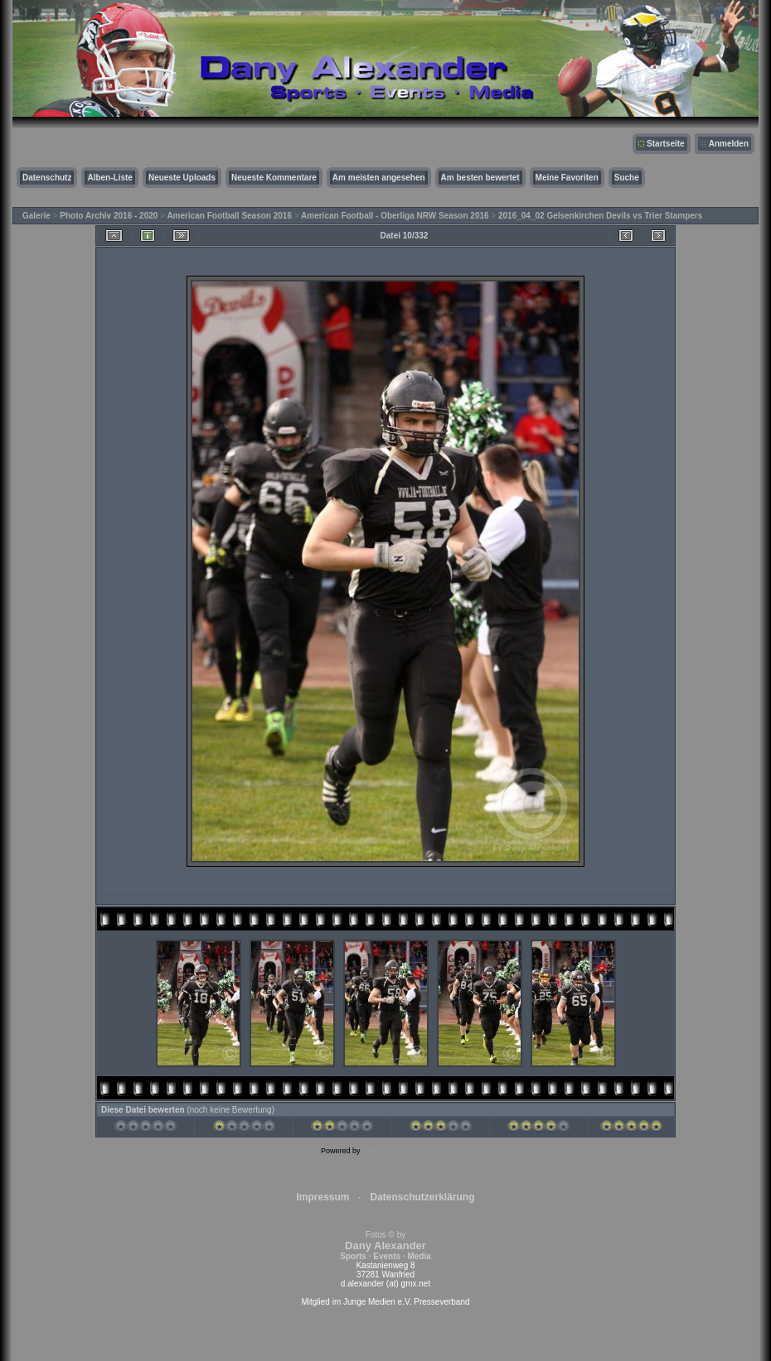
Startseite (666, 143)
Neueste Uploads (182, 177)
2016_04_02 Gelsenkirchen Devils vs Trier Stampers (600, 215)
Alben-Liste (109, 177)
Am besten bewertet (480, 177)
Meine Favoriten (567, 177)
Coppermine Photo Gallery (406, 1151)
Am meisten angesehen (378, 177)
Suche (626, 177)
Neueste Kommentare (274, 177)
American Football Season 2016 (229, 215)
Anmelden (729, 143)
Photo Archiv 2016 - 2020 (109, 215)
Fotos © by (385, 1245)
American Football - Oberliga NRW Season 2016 (395, 215)
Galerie (36, 215)
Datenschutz (46, 177)
